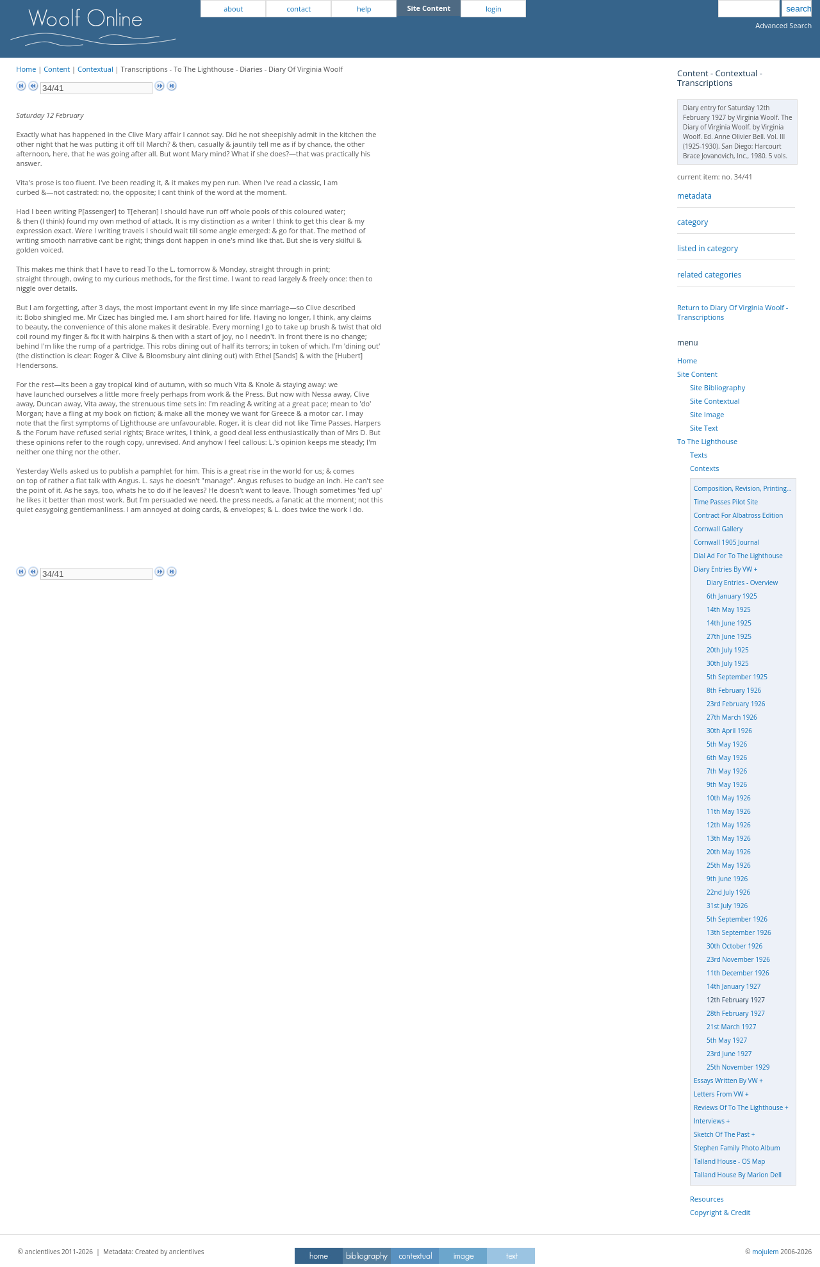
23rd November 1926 (738, 959)
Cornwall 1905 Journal (726, 542)
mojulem (765, 1251)
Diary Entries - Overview (742, 582)
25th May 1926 (729, 865)
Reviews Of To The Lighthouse (738, 1107)
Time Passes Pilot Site (726, 501)
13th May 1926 (729, 838)
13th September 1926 (739, 932)
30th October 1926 (734, 945)
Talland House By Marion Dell (738, 1174)
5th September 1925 (737, 676)
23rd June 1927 (729, 1053)
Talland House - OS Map (729, 1161)
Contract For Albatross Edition (738, 515)
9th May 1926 (727, 784)
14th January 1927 (733, 986)
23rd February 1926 (736, 703)
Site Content (697, 374)
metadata (694, 195)
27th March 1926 (732, 717)
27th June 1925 (729, 636)
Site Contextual (714, 401)
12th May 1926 (729, 824)
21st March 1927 (731, 1026)
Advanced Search (783, 25)
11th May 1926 (729, 811)
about (233, 8)
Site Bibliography (717, 387)
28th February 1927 (736, 1013)
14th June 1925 (729, 622)
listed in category (707, 248)
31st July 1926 (727, 905)
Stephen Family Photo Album (737, 1147)
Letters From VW (718, 1093)
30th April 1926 (729, 730)
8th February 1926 (734, 690)
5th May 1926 (727, 744)
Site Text (704, 428)
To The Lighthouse (707, 441)
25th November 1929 (738, 1067)
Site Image (707, 414)
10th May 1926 (729, 797)
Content (57, 69)
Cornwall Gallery (718, 528)
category (692, 222)
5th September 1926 (737, 919)
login (494, 8)
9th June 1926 (727, 878)
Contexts (704, 468)
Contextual (95, 69)
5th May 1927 (727, 1040)
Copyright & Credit (720, 1212)
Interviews (709, 1120)
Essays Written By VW (726, 1080)
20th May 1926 (729, 851)
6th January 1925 (732, 596)
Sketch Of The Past (722, 1134)
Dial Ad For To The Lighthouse (738, 555)
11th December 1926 (738, 972)
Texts (698, 455)
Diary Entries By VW (723, 569)
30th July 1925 (728, 663)
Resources (707, 1199)
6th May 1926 (727, 757)
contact (298, 8)
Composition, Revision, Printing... (743, 488)
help (364, 8)
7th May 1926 (727, 770)
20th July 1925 (728, 649)
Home (26, 69)
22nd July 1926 (728, 892)
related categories (709, 274)
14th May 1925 (729, 609)
